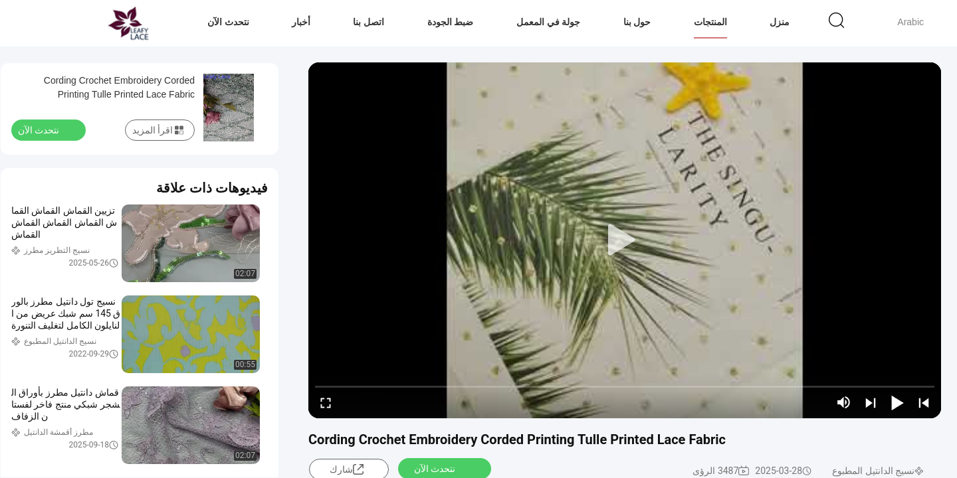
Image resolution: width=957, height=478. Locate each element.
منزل (780, 22)
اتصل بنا (368, 22)
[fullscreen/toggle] (325, 402)
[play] (624, 240)
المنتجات (710, 22)
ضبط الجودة (450, 22)
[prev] (923, 402)
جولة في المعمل (548, 22)
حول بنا (637, 22)
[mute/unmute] (844, 402)
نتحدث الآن (228, 22)
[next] (870, 402)
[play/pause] (897, 402)
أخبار (301, 22)
